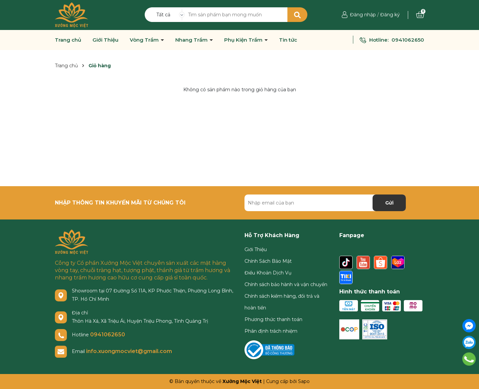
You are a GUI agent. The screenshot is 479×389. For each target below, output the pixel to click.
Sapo (304, 381)
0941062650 (408, 40)
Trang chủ (68, 40)
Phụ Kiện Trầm (244, 40)
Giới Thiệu (105, 40)
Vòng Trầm (145, 40)
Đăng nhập (363, 15)
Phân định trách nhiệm (270, 331)
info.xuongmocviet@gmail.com (129, 351)
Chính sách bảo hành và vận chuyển (285, 284)
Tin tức (288, 40)
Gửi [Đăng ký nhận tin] (389, 203)
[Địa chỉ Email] (325, 203)
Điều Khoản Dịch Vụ (267, 273)
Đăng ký (390, 15)
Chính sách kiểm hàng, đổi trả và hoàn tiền (281, 302)
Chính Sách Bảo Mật (268, 261)
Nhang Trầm (192, 40)
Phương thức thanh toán (273, 319)
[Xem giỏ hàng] (420, 15)
